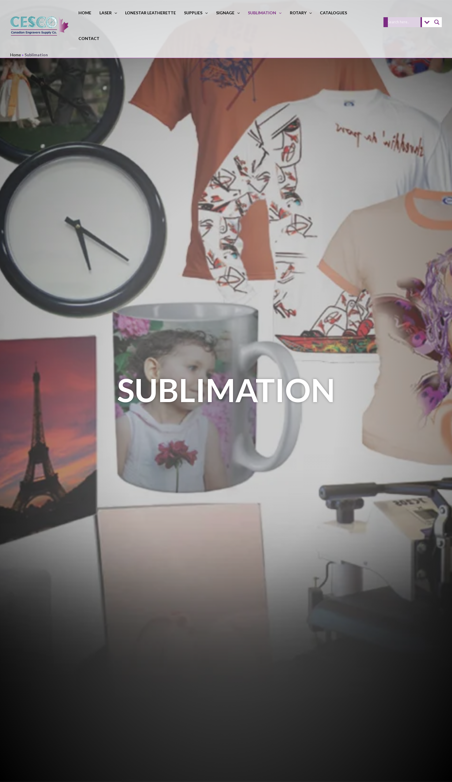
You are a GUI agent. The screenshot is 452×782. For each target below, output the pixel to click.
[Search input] (404, 22)
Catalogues (333, 12)
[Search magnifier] (437, 22)
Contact (88, 38)
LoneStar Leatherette (150, 12)
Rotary (301, 12)
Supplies (196, 12)
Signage (228, 12)
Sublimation (264, 12)
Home (84, 12)
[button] (114, 12)
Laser (108, 12)
